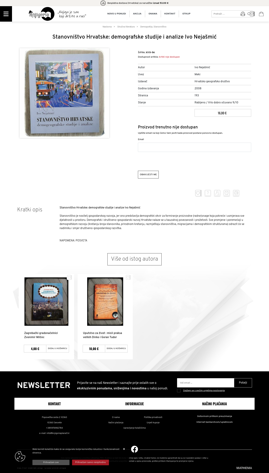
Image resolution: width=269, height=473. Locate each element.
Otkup (186, 14)
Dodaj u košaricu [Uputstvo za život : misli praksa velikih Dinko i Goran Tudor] (116, 348)
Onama (153, 14)
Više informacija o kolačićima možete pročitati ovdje (60, 456)
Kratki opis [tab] (29, 210)
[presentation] (164, 161)
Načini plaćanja (116, 422)
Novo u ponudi (116, 14)
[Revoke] (90, 462)
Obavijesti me (148, 174)
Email (141, 139)
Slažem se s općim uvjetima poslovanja (204, 390)
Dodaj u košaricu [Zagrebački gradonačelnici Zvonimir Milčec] (57, 348)
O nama (116, 417)
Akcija (137, 14)
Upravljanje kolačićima (134, 428)
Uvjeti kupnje (153, 422)
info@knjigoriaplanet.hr (57, 433)
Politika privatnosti (153, 417)
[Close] (50, 462)
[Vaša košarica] (261, 13)
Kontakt (169, 14)
